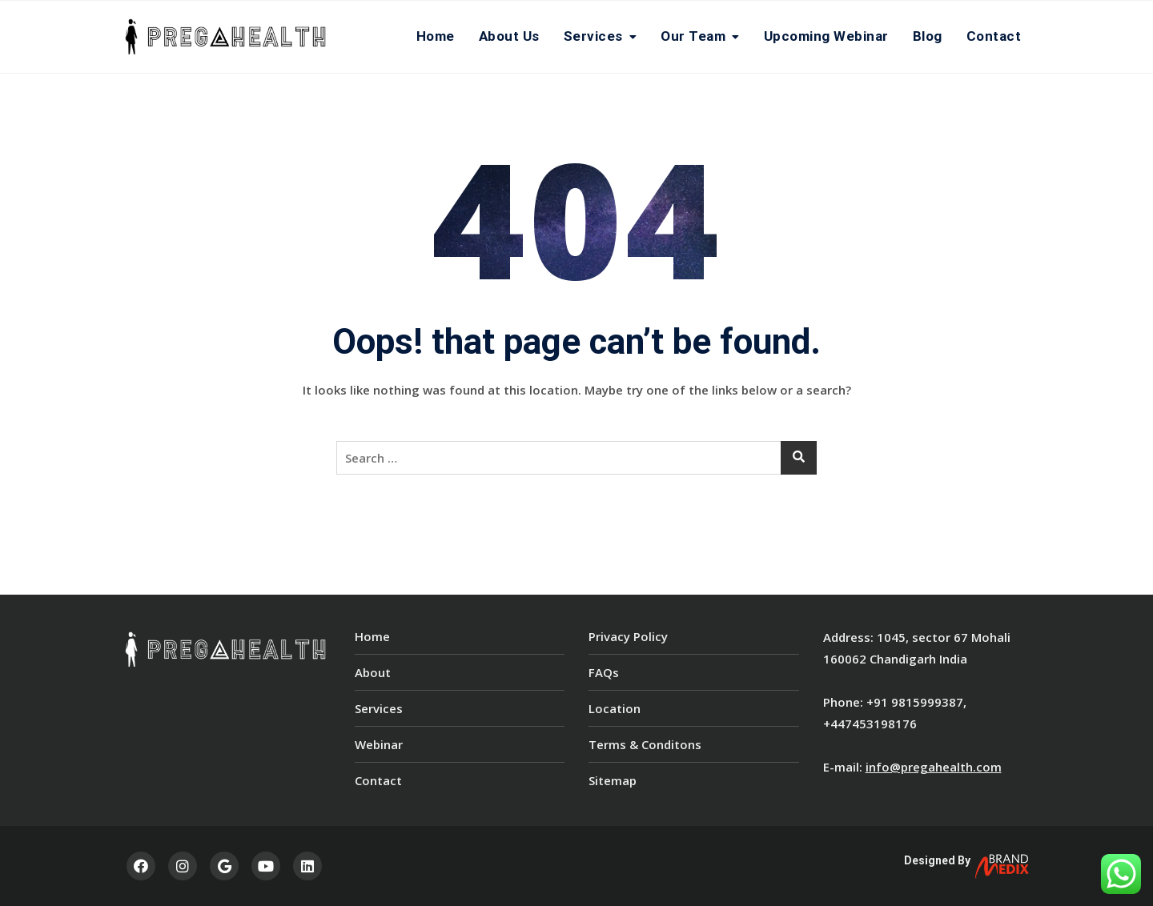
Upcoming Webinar (826, 36)
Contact (994, 36)
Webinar (379, 744)
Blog (927, 36)
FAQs (604, 672)
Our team (693, 36)
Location (615, 708)
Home (435, 36)
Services (593, 36)
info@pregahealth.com (934, 767)
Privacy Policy (628, 636)
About (373, 672)
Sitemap (613, 780)
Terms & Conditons (645, 744)
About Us (509, 36)
